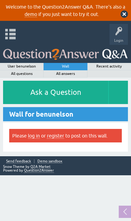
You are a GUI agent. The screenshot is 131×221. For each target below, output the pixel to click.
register (55, 135)
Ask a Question (55, 92)
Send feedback (18, 161)
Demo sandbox (49, 161)
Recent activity (109, 66)
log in (34, 135)
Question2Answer (39, 170)
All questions (22, 74)
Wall (65, 66)
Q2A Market (40, 167)
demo (31, 14)
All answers (65, 74)
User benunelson (22, 66)
